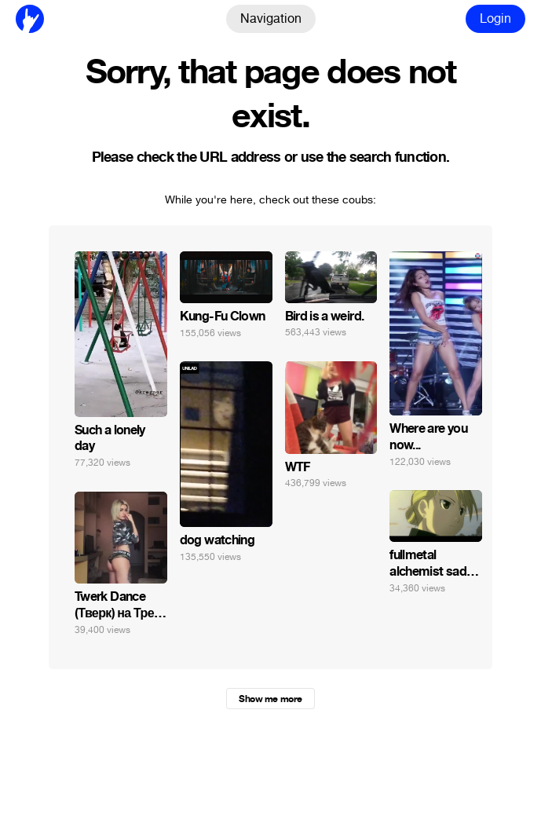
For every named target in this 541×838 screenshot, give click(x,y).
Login (495, 18)
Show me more (270, 699)
